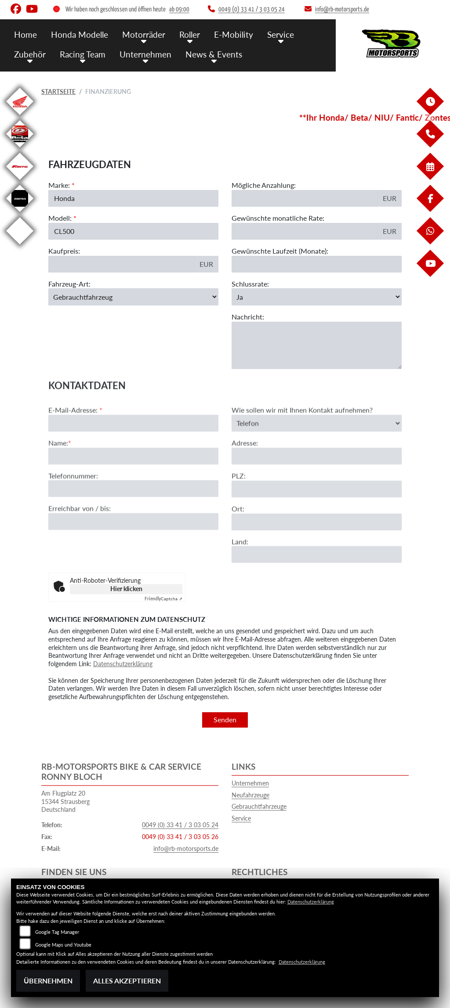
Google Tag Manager (57, 932)
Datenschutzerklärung (122, 663)
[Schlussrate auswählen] (317, 296)
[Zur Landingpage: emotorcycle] (19, 246)
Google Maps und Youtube (63, 944)
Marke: (59, 185)
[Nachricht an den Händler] (317, 345)
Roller (189, 34)
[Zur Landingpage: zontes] (19, 213)
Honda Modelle (79, 34)
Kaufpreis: (64, 251)
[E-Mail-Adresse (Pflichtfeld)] (133, 456)
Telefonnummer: (73, 508)
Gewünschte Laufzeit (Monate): (280, 251)
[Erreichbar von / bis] (133, 554)
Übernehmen (48, 980)
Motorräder (143, 34)
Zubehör (30, 54)
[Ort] (317, 554)
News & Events (213, 54)
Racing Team (82, 54)
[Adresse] (317, 489)
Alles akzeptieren (127, 980)
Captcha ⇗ (163, 598)
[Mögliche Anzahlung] (305, 198)
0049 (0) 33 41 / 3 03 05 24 (180, 825)
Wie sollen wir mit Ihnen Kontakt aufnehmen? (302, 442)
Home (25, 34)
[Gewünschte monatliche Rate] (305, 231)
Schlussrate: (250, 284)
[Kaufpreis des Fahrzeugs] (121, 264)
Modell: (60, 218)
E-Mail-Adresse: (75, 442)
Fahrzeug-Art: (69, 284)
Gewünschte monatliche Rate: (278, 218)
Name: (58, 475)
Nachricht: (248, 316)
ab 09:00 (179, 9)
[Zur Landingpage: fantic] (19, 181)
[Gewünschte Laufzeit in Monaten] (317, 264)
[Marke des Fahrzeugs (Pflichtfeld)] (133, 198)
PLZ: (239, 508)
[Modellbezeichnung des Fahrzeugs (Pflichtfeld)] (133, 231)
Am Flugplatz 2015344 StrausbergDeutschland (65, 801)
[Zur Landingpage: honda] (19, 116)
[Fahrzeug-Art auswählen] (133, 296)
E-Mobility (233, 34)
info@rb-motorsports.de (185, 848)
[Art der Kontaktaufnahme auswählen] (317, 456)
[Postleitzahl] (317, 521)
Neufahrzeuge (250, 795)
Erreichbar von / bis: (79, 541)
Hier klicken (126, 588)
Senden (225, 719)
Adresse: (245, 476)
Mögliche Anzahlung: (264, 185)
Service (280, 34)
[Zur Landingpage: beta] (19, 149)
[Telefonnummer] (133, 521)
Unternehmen (145, 54)
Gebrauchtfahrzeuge (259, 806)
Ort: (238, 541)
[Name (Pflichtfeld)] (133, 489)
